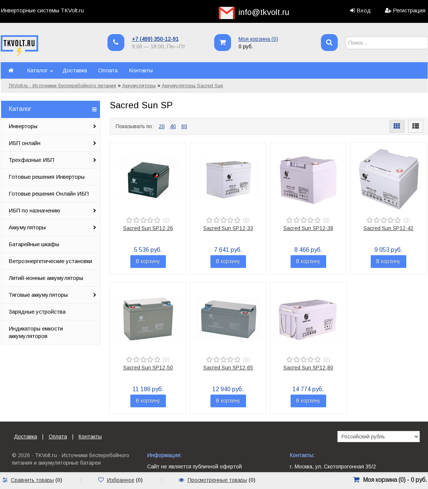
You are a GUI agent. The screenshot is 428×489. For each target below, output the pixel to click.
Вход (363, 10)
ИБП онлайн (24, 143)
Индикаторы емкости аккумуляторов (36, 332)
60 (184, 126)
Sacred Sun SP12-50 (148, 368)
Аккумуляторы (139, 85)
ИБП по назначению (34, 210)
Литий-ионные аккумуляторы (46, 278)
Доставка (75, 70)
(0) (166, 220)
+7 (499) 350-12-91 (155, 39)
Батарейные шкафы (34, 244)
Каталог (37, 70)
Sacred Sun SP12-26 (148, 228)
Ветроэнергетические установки (50, 261)
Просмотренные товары (217, 480)
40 (173, 126)
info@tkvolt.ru (264, 12)
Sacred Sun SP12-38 (308, 228)
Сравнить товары (32, 480)
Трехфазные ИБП (31, 160)
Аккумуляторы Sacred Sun (192, 85)
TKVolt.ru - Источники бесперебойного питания (62, 85)
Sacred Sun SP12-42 (388, 228)
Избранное (120, 480)
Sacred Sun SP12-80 (308, 368)
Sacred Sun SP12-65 (228, 368)
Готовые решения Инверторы (47, 176)
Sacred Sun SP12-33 (228, 228)
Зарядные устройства (37, 311)
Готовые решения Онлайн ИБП (49, 193)
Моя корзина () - (395, 480)
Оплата (108, 70)
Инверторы (23, 126)
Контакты (141, 70)
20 (162, 126)
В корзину (148, 261)
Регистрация (409, 10)
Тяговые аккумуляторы (38, 295)
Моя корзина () (258, 39)
